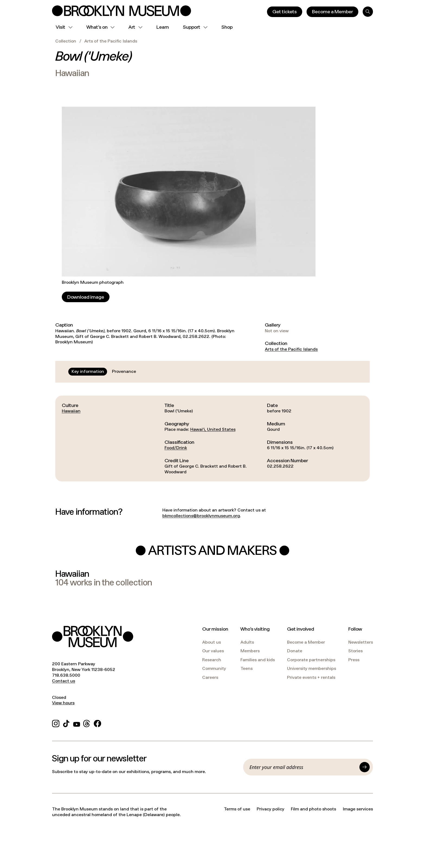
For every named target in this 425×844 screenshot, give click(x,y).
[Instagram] (55, 722)
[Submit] (364, 767)
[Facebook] (97, 722)
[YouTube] (76, 722)
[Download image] (86, 297)
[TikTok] (66, 722)
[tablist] (103, 371)
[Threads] (87, 722)
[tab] (87, 371)
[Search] (368, 11)
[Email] (302, 767)
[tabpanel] (212, 438)
